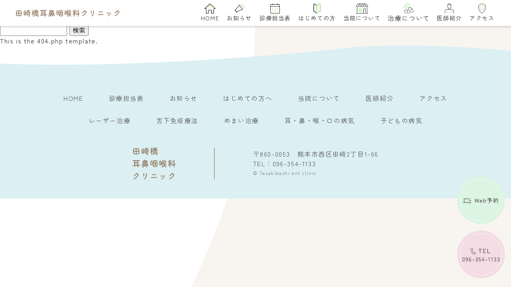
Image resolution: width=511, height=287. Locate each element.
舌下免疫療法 (177, 120)
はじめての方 (317, 13)
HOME (210, 13)
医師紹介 (449, 13)
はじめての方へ (247, 98)
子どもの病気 (401, 120)
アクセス (481, 13)
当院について (362, 13)
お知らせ (239, 13)
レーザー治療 (110, 120)
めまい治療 (241, 120)
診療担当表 (275, 13)
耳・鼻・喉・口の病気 (320, 120)
